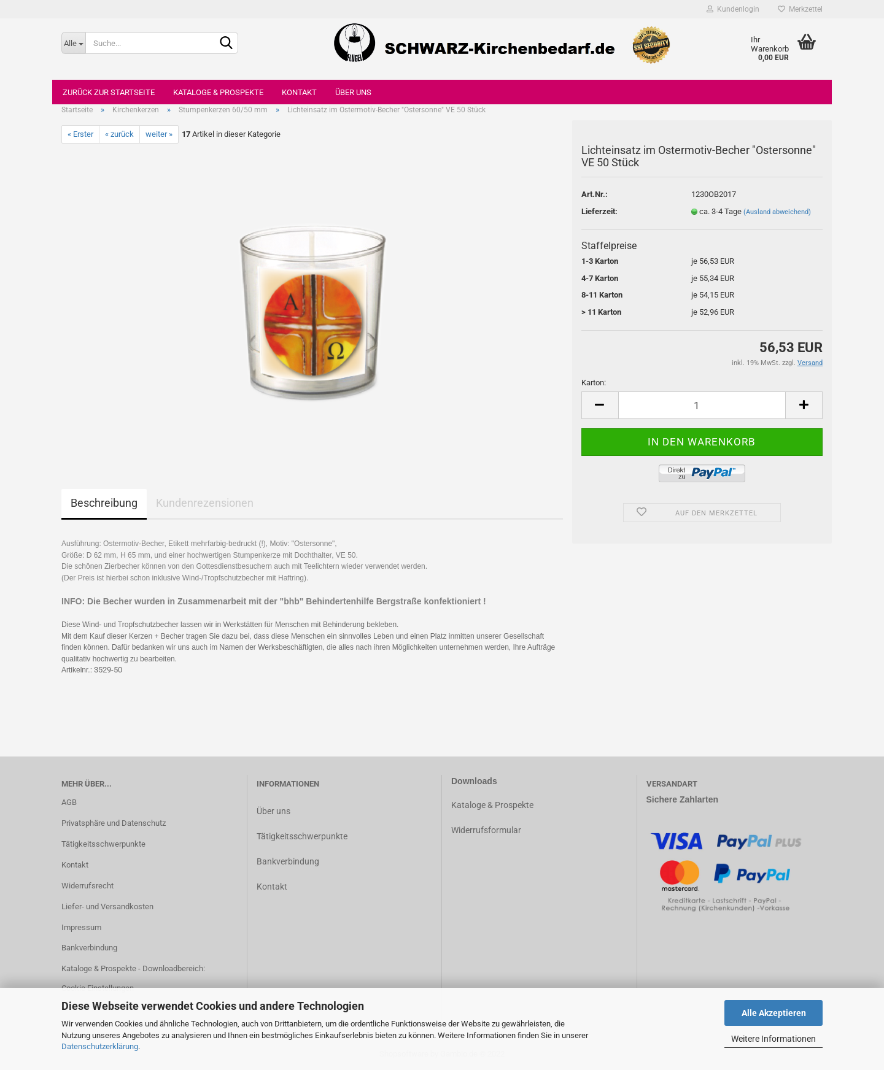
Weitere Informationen (773, 1039)
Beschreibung (104, 502)
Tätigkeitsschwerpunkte (103, 844)
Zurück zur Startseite (109, 92)
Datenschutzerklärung (99, 1046)
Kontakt (299, 92)
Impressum (81, 927)
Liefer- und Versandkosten (107, 906)
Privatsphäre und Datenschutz (113, 823)
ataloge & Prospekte (495, 805)
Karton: (593, 382)
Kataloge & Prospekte (218, 92)
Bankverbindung (89, 947)
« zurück (119, 134)
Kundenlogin (733, 9)
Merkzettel (800, 9)
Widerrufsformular (486, 830)
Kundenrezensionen (205, 502)
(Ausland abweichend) (777, 212)
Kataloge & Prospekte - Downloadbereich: (133, 968)
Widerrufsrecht (87, 885)
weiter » (159, 134)
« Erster (80, 134)
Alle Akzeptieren (774, 1013)
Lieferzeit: (599, 211)
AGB (69, 802)
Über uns (353, 92)
